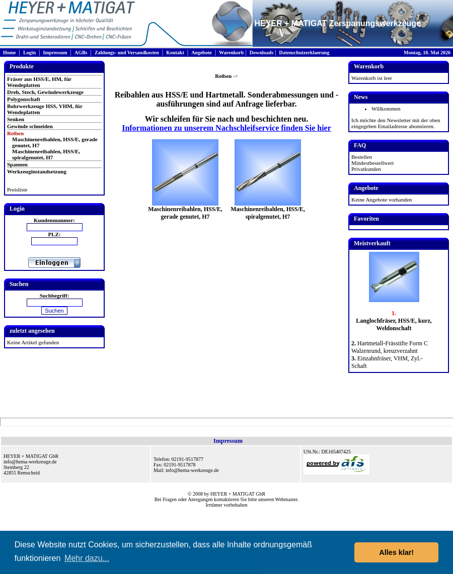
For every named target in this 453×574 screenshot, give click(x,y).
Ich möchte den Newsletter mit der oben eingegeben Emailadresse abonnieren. (395, 123)
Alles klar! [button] (396, 552)
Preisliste (17, 189)
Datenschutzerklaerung (304, 52)
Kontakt (175, 52)
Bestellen (361, 157)
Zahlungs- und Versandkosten (127, 52)
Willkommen (386, 109)
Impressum (55, 52)
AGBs (81, 52)
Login (29, 52)
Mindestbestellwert (372, 163)
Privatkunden (366, 169)
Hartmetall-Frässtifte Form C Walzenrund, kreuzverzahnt (389, 347)
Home (9, 52)
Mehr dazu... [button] (86, 558)
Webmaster (286, 499)
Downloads (261, 52)
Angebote (201, 52)
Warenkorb (231, 52)
